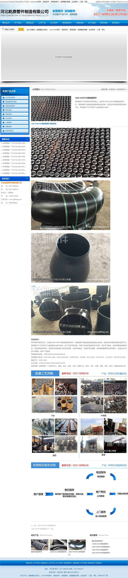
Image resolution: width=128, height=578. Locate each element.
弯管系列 (8, 114)
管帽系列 (8, 127)
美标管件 (65, 30)
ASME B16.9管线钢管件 (100, 544)
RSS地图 (112, 2)
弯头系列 (8, 110)
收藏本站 (99, 2)
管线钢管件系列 (11, 102)
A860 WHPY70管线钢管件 (46, 526)
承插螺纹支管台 (42, 30)
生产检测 (92, 23)
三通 (98, 30)
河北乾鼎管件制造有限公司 (11, 183)
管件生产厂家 (103, 576)
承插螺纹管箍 (82, 30)
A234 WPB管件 (54, 30)
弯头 (103, 30)
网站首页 (6, 23)
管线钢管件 (67, 23)
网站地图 (106, 2)
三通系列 (8, 122)
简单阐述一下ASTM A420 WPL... (14, 167)
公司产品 (42, 23)
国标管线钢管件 (97, 541)
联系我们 (116, 23)
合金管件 (92, 30)
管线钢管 (73, 30)
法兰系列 (8, 118)
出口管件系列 (10, 98)
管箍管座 (80, 23)
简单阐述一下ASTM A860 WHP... (14, 143)
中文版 (118, 2)
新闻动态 (30, 23)
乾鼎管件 (112, 89)
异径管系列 (9, 131)
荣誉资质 (104, 23)
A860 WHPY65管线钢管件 (101, 547)
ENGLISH (124, 2)
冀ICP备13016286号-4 (71, 572)
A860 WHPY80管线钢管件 (101, 553)
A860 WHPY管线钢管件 (39, 529)
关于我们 (18, 23)
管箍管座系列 (10, 106)
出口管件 (54, 23)
